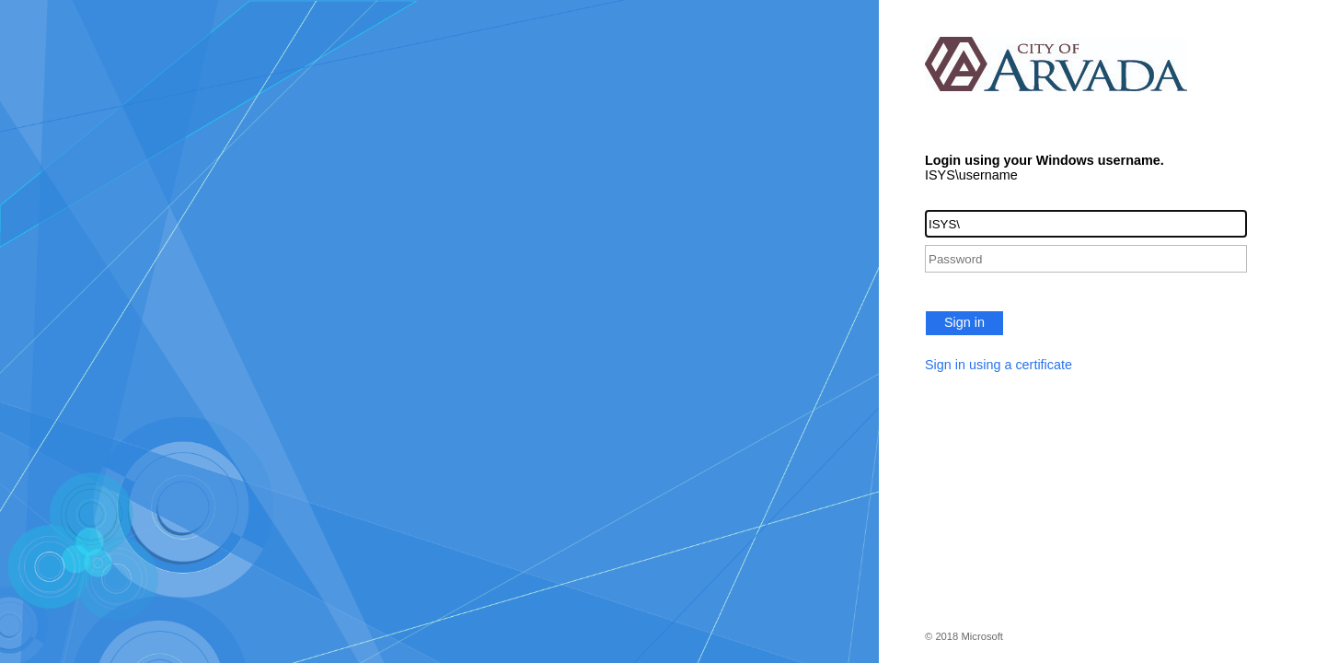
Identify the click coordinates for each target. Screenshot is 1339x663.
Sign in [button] (964, 322)
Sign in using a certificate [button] (998, 364)
